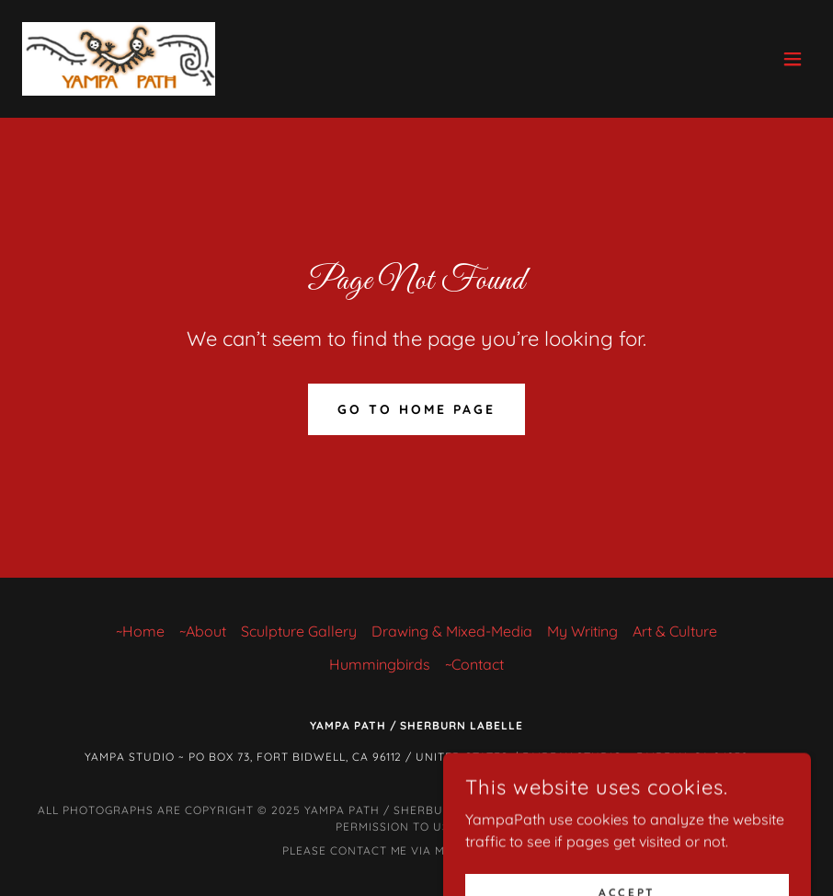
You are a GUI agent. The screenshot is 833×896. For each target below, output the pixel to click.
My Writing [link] (582, 631)
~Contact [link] (474, 664)
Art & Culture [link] (675, 631)
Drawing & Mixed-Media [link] (451, 631)
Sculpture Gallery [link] (299, 631)
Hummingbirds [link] (379, 664)
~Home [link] (140, 631)
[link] (119, 59)
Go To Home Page (416, 409)
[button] (792, 58)
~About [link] (202, 631)
